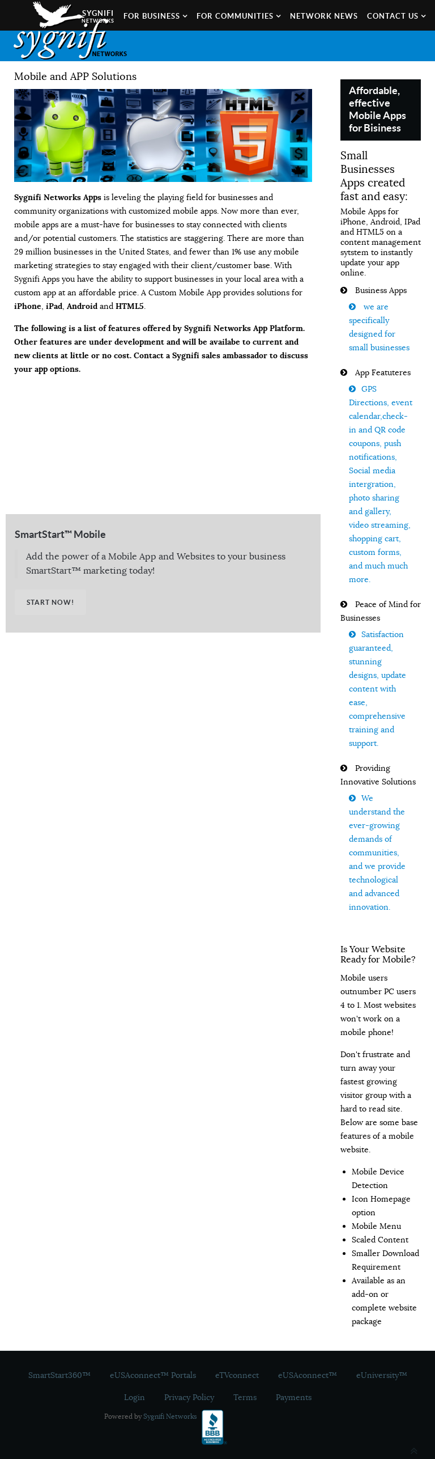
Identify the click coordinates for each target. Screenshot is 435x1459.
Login (134, 1397)
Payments (294, 1397)
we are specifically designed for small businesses (379, 327)
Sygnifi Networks (170, 1416)
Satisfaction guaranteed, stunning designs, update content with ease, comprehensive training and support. (377, 688)
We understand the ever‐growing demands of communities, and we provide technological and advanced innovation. (377, 852)
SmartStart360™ (59, 1375)
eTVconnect (237, 1375)
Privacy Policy (189, 1397)
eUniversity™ (381, 1375)
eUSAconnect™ (307, 1375)
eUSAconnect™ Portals (153, 1375)
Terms (245, 1397)
